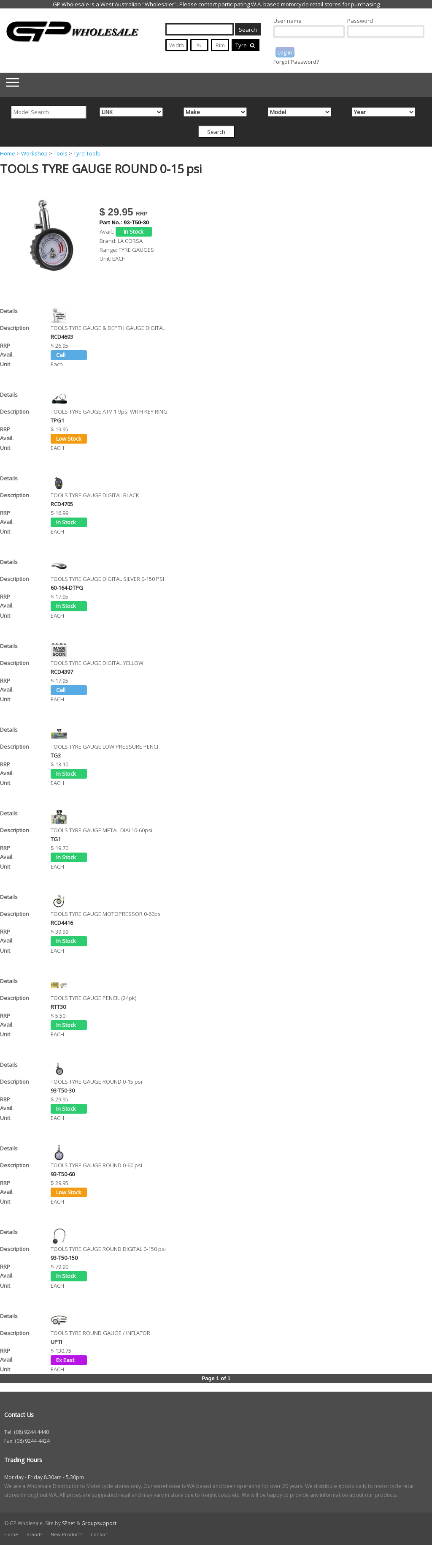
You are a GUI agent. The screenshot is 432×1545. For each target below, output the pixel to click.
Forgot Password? (296, 61)
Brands (34, 1534)
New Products (66, 1534)
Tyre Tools (86, 153)
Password (360, 21)
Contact (99, 1534)
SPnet (68, 1523)
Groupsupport (98, 1523)
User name (287, 21)
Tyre (245, 45)
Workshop (34, 153)
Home (7, 153)
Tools (61, 153)
